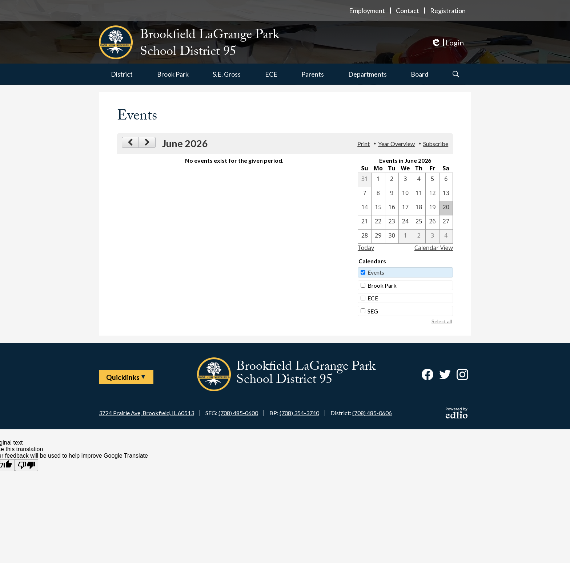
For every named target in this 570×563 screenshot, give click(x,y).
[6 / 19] (432, 208)
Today (366, 248)
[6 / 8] (378, 194)
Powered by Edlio (456, 413)
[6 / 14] (364, 208)
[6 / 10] (405, 194)
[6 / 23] (392, 222)
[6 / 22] (378, 222)
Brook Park (382, 285)
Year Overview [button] (396, 143)
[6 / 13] (446, 194)
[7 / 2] (419, 236)
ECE (373, 298)
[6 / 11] (419, 194)
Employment (367, 11)
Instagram (462, 376)
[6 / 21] (364, 222)
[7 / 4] (446, 236)
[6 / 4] (419, 179)
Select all (441, 321)
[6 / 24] (405, 222)
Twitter (445, 376)
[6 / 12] (432, 194)
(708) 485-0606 (372, 412)
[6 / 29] (378, 236)
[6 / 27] (446, 222)
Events (376, 272)
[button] (121, 74)
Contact (407, 11)
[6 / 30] (392, 236)
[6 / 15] (378, 208)
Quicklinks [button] (123, 377)
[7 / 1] (405, 236)
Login (447, 42)
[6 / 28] (364, 236)
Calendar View (433, 248)
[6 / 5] (432, 179)
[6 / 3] (405, 179)
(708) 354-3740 (299, 412)
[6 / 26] (432, 222)
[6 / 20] (446, 208)
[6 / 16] (392, 208)
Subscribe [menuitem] (435, 143)
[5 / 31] (364, 179)
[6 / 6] (446, 179)
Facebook (427, 376)
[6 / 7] (364, 194)
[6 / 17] (405, 208)
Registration (448, 11)
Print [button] (363, 143)
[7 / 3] (432, 236)
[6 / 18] (419, 208)
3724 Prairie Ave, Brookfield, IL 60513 (146, 412)
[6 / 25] (419, 222)
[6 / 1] (378, 179)
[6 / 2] (392, 179)
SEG (373, 311)
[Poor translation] (26, 465)
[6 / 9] (392, 194)
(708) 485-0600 (238, 412)
